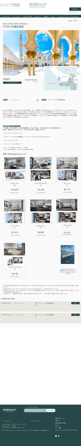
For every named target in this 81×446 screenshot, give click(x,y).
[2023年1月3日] (12, 83)
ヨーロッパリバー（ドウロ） (9, 426)
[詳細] (75, 303)
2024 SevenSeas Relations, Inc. (9, 430)
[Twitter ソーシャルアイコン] (59, 436)
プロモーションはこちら (14, 192)
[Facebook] (56, 436)
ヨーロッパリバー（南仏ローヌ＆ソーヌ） (13, 427)
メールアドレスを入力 (32, 407)
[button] (16, 16)
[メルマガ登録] (50, 410)
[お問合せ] (75, 9)
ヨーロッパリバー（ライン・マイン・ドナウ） (14, 424)
